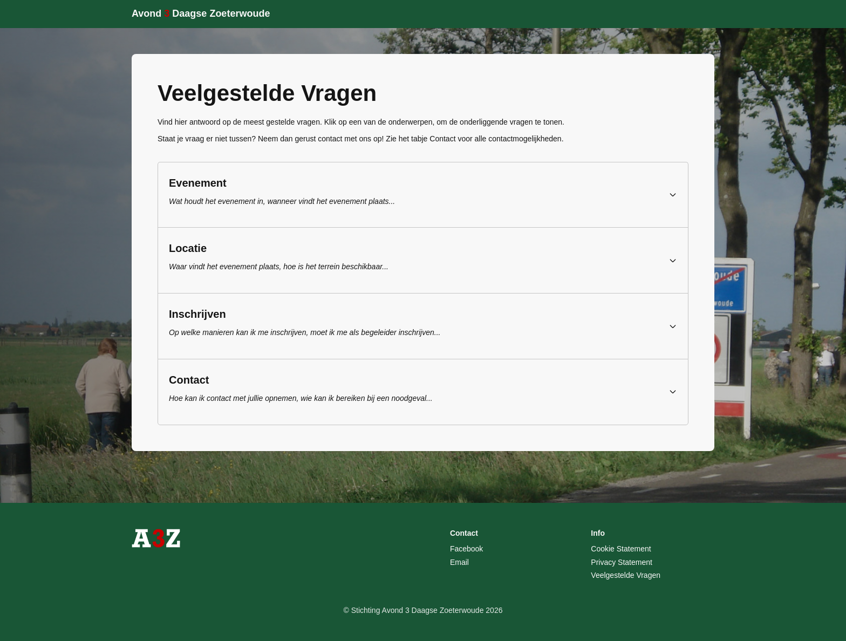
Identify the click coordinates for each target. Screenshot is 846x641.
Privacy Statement (621, 562)
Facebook (466, 548)
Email (459, 562)
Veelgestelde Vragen (625, 575)
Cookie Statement (621, 548)
